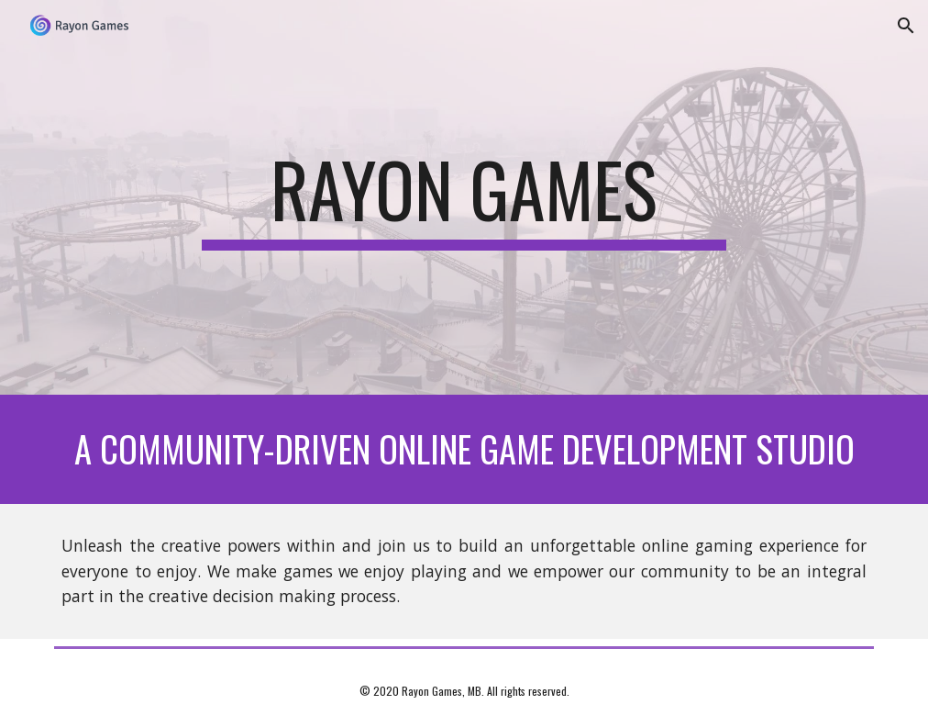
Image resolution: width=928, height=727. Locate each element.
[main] (464, 197)
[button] (906, 26)
